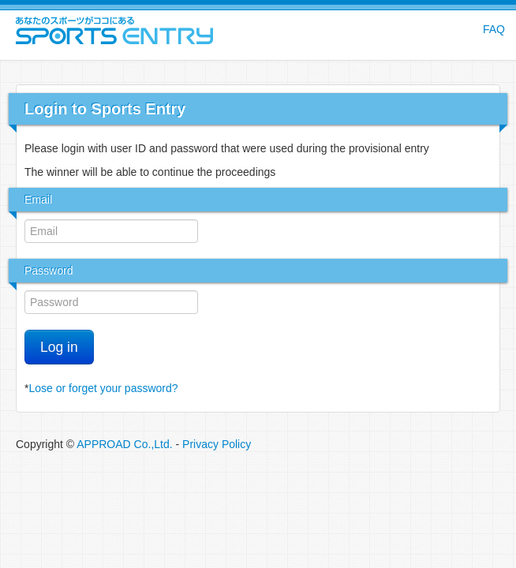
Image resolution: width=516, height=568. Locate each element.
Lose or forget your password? (103, 388)
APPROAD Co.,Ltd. (124, 444)
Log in (59, 347)
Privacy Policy (216, 444)
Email (38, 199)
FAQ (494, 29)
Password (48, 270)
